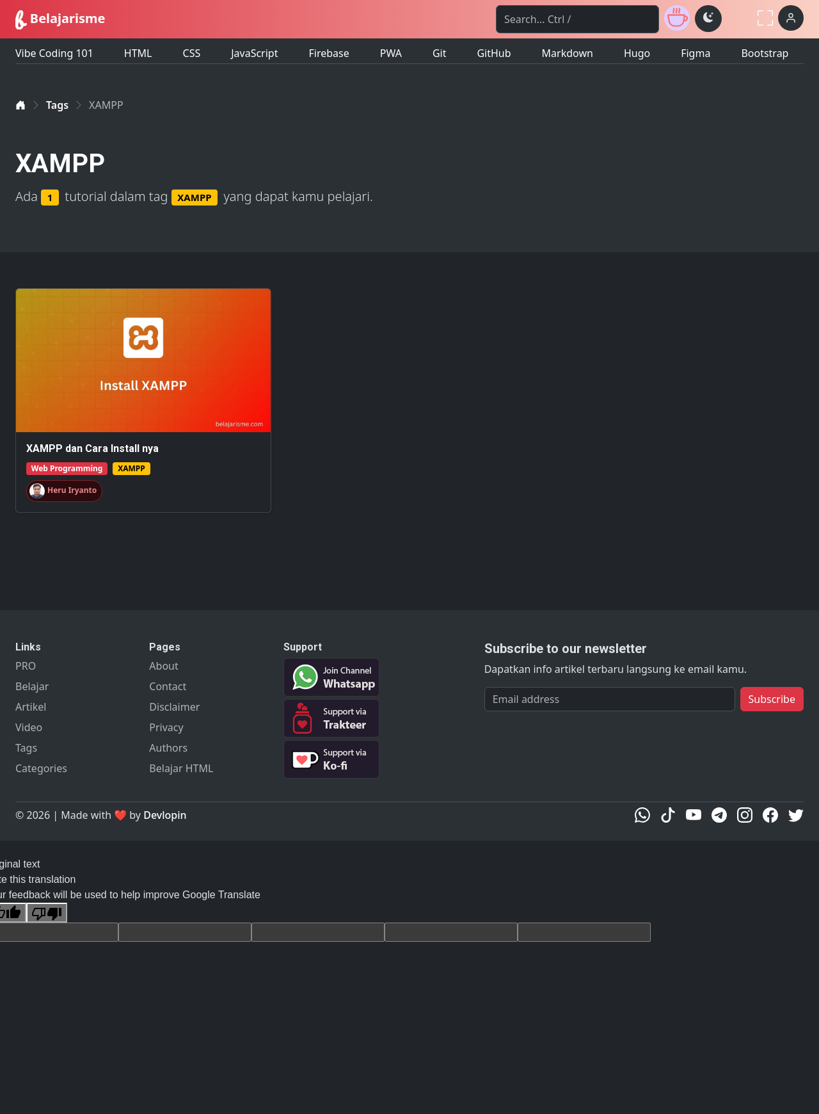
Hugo (637, 53)
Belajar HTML (181, 768)
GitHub (494, 53)
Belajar (32, 686)
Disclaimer (174, 707)
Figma (695, 53)
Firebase (328, 53)
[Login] (791, 18)
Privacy (166, 727)
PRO (25, 666)
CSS (192, 53)
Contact (167, 686)
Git (440, 53)
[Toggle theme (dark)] (708, 18)
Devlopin (164, 815)
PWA (391, 53)
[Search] (577, 19)
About (163, 666)
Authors (168, 748)
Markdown (567, 53)
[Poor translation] (46, 913)
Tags (57, 105)
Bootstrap (764, 53)
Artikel (30, 707)
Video (28, 727)
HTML (138, 53)
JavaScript (254, 53)
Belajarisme (60, 19)
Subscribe (772, 699)
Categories (41, 768)
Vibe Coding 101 (54, 53)
